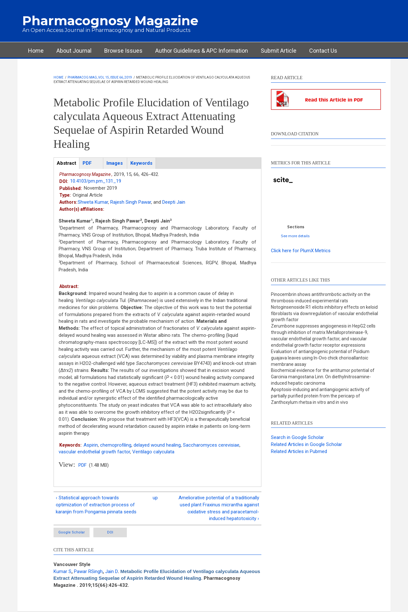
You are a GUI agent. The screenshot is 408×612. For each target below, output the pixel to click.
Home (36, 50)
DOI (110, 532)
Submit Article (278, 50)
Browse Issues (123, 50)
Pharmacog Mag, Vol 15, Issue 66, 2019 (100, 77)
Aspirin (91, 445)
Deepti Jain (173, 202)
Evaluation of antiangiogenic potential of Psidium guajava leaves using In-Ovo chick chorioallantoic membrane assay (320, 358)
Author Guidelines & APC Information (201, 50)
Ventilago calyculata (153, 452)
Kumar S (62, 571)
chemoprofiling (115, 445)
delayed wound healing (157, 445)
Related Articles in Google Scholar (306, 444)
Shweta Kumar (93, 202)
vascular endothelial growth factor (94, 452)
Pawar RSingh (88, 571)
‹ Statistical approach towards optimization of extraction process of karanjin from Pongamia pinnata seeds (96, 505)
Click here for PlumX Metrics (301, 250)
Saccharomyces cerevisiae (211, 445)
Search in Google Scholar (297, 437)
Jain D (111, 571)
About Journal (73, 50)
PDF (82, 465)
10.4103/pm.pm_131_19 (95, 181)
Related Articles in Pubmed (299, 451)
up (155, 498)
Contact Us (323, 50)
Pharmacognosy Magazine (110, 20)
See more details (295, 235)
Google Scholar (71, 532)
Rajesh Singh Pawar (130, 202)
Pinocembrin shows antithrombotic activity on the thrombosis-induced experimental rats (320, 297)
